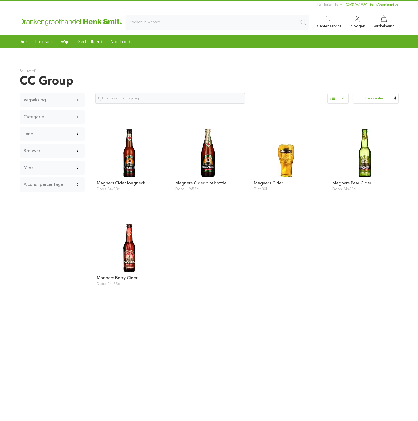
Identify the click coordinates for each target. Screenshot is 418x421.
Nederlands (330, 4)
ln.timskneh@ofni (384, 4)
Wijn (65, 41)
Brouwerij (33, 150)
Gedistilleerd (89, 41)
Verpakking (35, 99)
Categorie (34, 116)
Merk (29, 167)
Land (28, 133)
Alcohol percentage (43, 184)
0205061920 (356, 4)
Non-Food (120, 41)
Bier (23, 41)
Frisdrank (44, 41)
